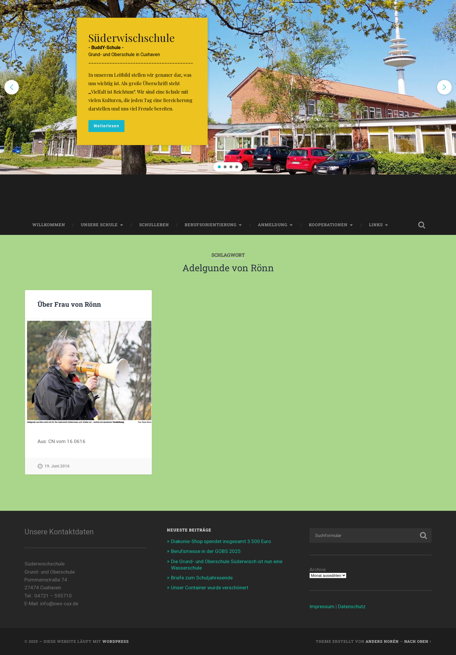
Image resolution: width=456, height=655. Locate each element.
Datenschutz (352, 606)
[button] (228, 87)
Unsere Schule (99, 224)
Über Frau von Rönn (69, 304)
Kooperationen (328, 224)
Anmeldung (272, 224)
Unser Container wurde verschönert (209, 587)
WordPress (115, 641)
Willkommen (48, 224)
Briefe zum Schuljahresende (202, 578)
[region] (228, 87)
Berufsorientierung (210, 224)
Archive (317, 569)
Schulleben (154, 224)
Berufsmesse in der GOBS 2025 (206, 551)
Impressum (321, 606)
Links (376, 224)
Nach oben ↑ (418, 641)
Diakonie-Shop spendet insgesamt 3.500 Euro (221, 541)
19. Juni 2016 (57, 466)
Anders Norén (382, 641)
